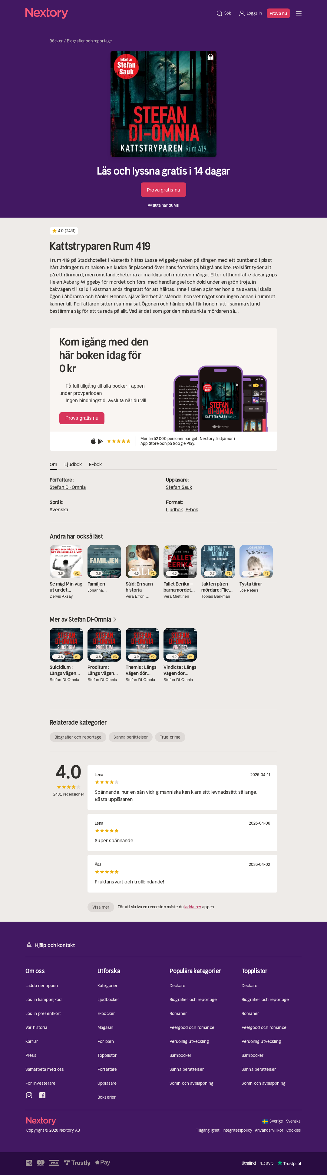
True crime (170, 737)
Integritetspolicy (237, 1130)
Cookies (293, 1130)
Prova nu (278, 13)
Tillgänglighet (208, 1130)
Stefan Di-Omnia (68, 487)
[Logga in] (250, 13)
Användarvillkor (269, 1130)
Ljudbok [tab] (73, 464)
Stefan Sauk (179, 487)
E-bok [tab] (95, 464)
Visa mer (100, 907)
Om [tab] (53, 464)
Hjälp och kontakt (50, 945)
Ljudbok (174, 509)
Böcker (56, 41)
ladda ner (192, 907)
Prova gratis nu (163, 190)
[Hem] (118, 13)
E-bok (192, 509)
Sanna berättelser (131, 737)
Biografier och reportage (89, 41)
